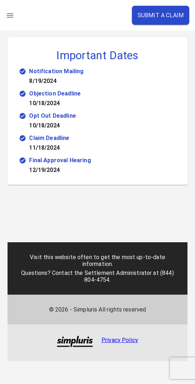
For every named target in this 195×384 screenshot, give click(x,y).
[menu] (10, 15)
